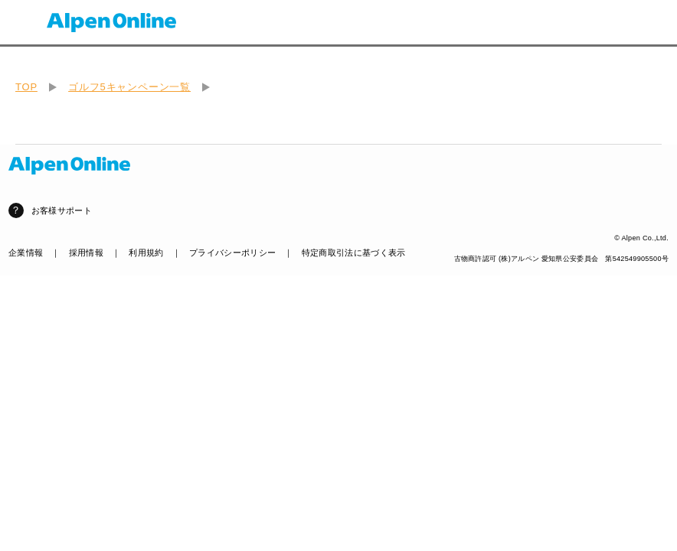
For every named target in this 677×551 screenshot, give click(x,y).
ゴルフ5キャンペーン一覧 (129, 87)
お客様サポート (61, 210)
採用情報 (86, 252)
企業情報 (25, 252)
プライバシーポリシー (232, 252)
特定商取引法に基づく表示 (354, 252)
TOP (26, 87)
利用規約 (146, 252)
